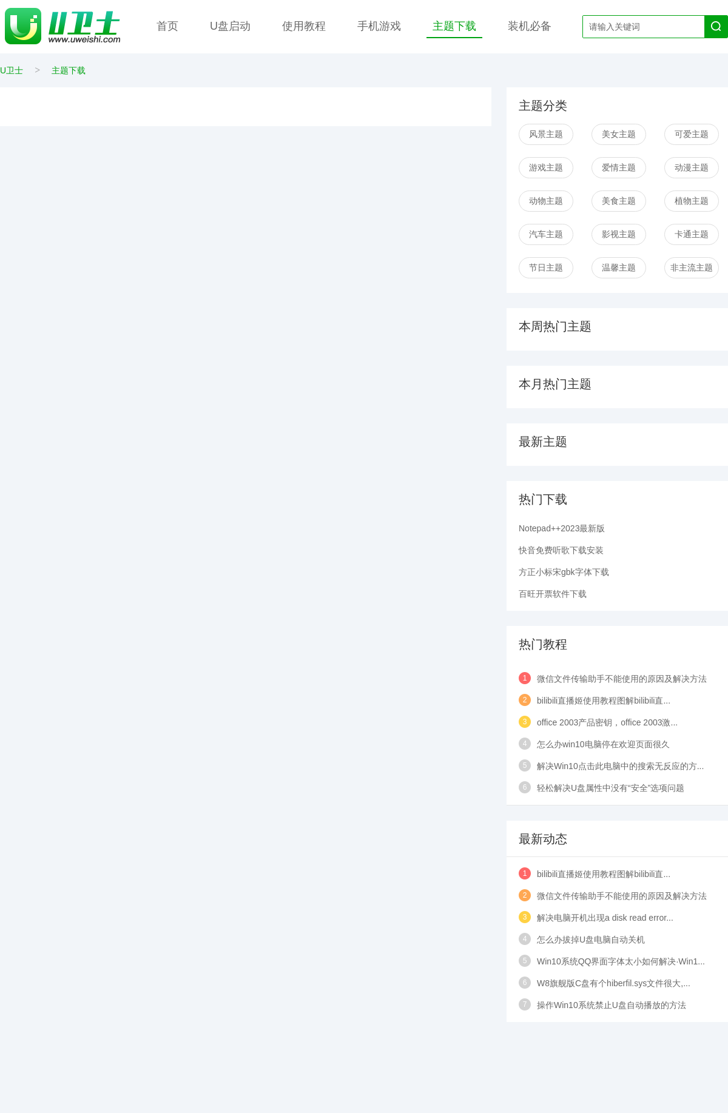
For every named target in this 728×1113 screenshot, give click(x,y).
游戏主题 (546, 167)
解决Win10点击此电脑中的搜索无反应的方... (620, 766)
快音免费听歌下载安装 (561, 550)
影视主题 (619, 234)
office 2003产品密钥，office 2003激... (607, 722)
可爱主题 (692, 134)
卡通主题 (692, 234)
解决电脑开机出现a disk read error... (605, 918)
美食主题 (619, 201)
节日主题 (546, 267)
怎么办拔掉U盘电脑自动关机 (591, 939)
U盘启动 (230, 26)
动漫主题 (692, 167)
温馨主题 (619, 267)
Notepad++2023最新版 (562, 528)
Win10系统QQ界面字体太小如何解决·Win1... (621, 961)
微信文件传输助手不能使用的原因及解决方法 (622, 679)
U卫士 (11, 70)
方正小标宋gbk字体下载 (564, 572)
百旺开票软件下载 (553, 594)
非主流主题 (691, 267)
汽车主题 (546, 234)
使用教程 (304, 26)
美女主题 (619, 134)
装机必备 (529, 26)
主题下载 (454, 26)
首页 (167, 26)
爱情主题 (619, 167)
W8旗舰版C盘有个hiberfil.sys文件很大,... (613, 983)
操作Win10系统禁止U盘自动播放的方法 (611, 1005)
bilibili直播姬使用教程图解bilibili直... (603, 700)
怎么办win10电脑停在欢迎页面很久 (603, 744)
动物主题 (546, 201)
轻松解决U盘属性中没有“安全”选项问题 (610, 788)
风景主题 (546, 134)
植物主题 (692, 201)
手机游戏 (379, 26)
